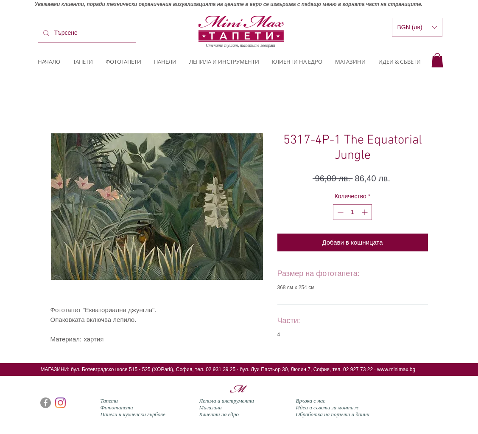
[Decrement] (339, 212)
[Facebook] (45, 402)
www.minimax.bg (396, 369)
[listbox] (417, 27)
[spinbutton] (352, 212)
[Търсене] (86, 33)
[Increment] (365, 212)
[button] (437, 60)
